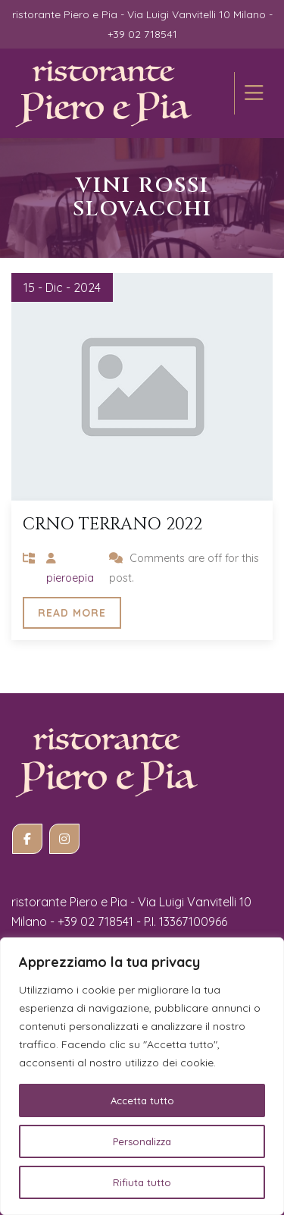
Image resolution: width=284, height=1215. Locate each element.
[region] (142, 1076)
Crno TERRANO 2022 (112, 524)
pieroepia (70, 578)
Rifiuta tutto (142, 1182)
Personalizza (142, 1141)
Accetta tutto (142, 1100)
